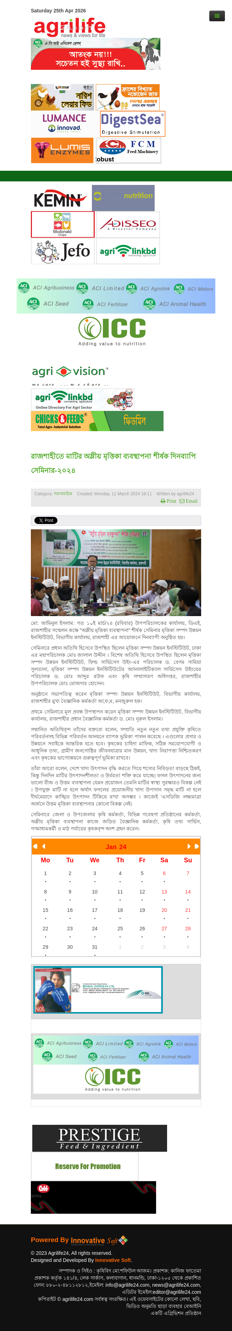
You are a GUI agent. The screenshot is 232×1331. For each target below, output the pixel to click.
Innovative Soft (113, 1260)
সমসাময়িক (63, 493)
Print (170, 500)
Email (191, 500)
